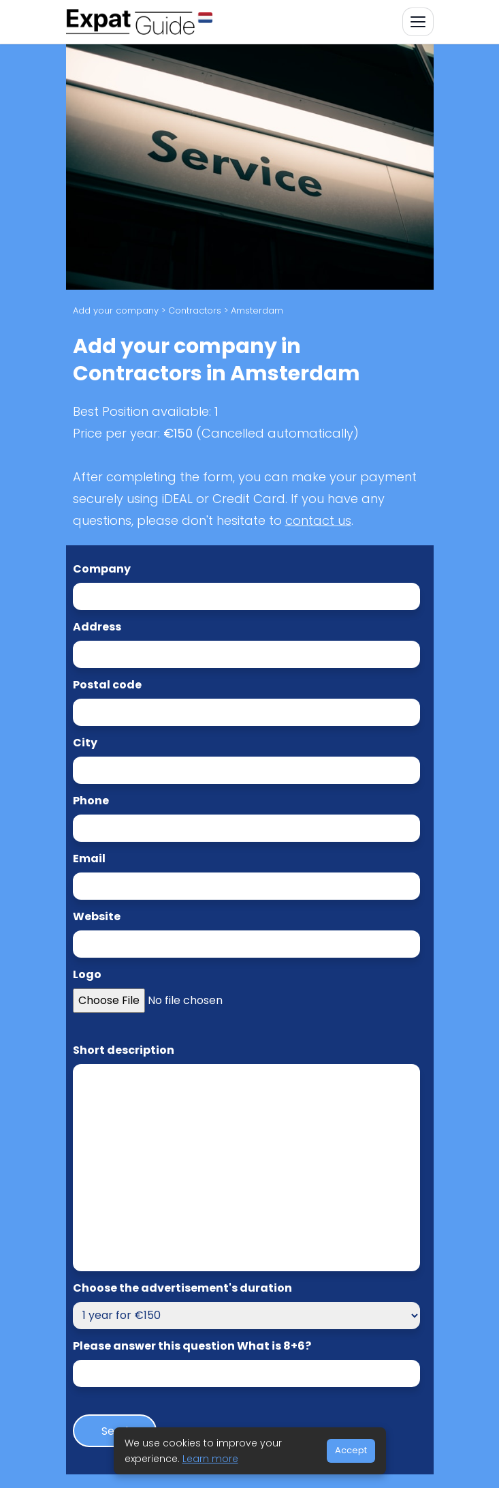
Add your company (116, 310)
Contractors (194, 310)
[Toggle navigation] (418, 21)
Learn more (210, 1459)
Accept (351, 1450)
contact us (318, 520)
